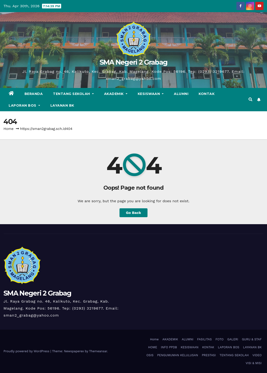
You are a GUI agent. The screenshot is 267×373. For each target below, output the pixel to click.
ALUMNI (181, 94)
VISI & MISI (254, 363)
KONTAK (206, 94)
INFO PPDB (169, 347)
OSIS (149, 355)
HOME (152, 347)
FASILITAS (204, 339)
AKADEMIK (115, 94)
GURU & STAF (252, 339)
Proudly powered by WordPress (27, 351)
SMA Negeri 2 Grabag (134, 62)
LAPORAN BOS (24, 105)
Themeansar (98, 351)
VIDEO (257, 355)
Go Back (133, 212)
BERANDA (34, 94)
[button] (250, 99)
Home (9, 129)
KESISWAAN (151, 94)
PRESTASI (209, 355)
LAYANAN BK (62, 105)
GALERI (232, 339)
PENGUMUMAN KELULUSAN (177, 355)
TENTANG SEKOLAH (73, 94)
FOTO (219, 339)
